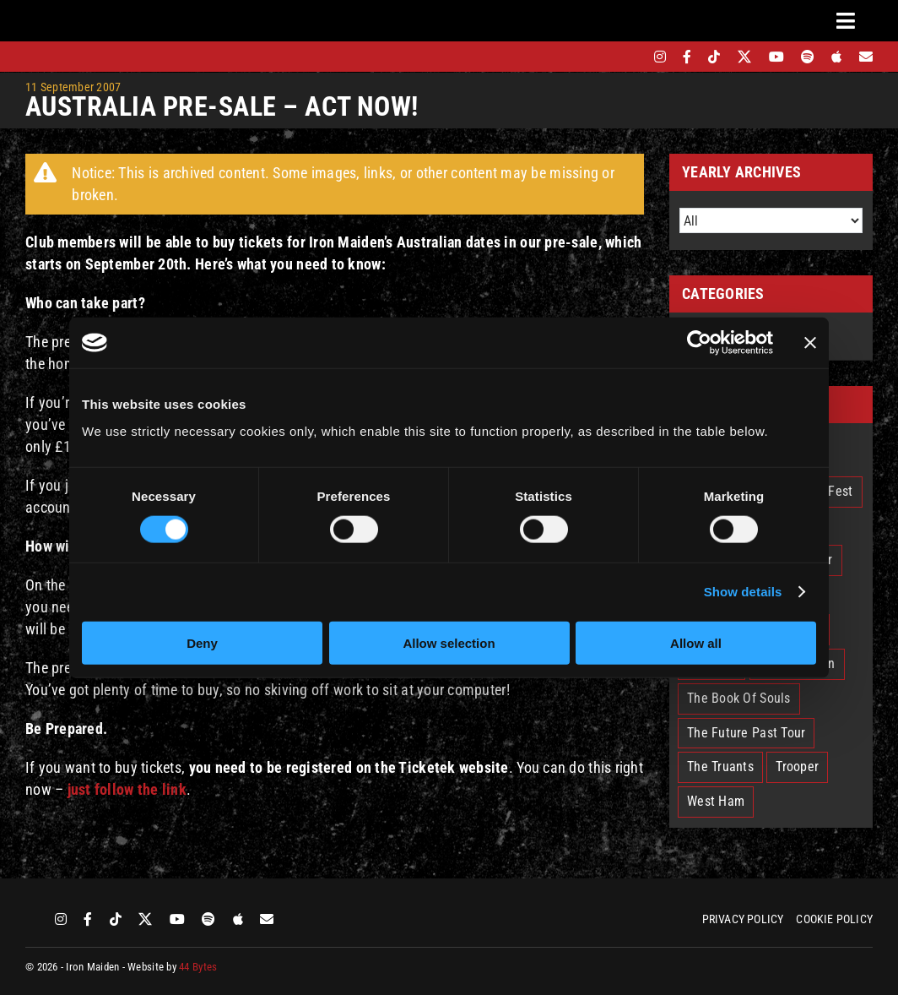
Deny (202, 642)
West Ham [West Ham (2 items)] (715, 801)
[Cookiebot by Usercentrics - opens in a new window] (699, 343)
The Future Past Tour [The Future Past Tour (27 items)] (746, 733)
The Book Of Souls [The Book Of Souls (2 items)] (739, 698)
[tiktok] (714, 56)
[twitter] (745, 56)
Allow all (696, 642)
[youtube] (776, 56)
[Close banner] (810, 343)
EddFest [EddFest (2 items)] (830, 491)
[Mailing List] (866, 56)
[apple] (836, 56)
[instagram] (660, 56)
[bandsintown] (631, 56)
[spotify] (807, 56)
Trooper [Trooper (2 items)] (797, 766)
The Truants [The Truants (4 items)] (720, 766)
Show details (743, 591)
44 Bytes (198, 966)
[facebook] (687, 56)
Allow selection (449, 642)
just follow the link (127, 789)
